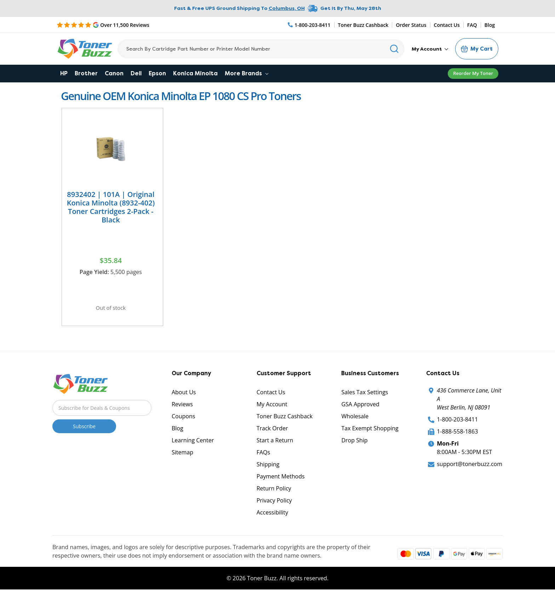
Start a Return (275, 444)
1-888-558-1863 (457, 435)
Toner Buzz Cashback (363, 25)
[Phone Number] (309, 25)
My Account (430, 49)
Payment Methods (281, 480)
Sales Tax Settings (364, 396)
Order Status (411, 25)
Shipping (268, 468)
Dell (136, 73)
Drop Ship (354, 444)
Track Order (272, 432)
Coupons (183, 420)
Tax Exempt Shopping (369, 432)
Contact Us (447, 25)
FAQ (472, 25)
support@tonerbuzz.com (469, 467)
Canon (114, 73)
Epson (157, 73)
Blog (490, 25)
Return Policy (274, 492)
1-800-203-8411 (457, 423)
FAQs (263, 456)
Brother (86, 73)
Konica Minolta (195, 73)
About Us (184, 396)
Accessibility (272, 516)
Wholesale (354, 420)
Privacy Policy (274, 504)
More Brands (246, 73)
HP (64, 73)
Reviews (182, 408)
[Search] (261, 48)
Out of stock (110, 309)
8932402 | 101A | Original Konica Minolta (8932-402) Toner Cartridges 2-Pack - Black (111, 207)
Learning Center (193, 444)
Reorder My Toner (473, 73)
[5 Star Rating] (103, 25)
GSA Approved (360, 408)
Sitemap (182, 456)
